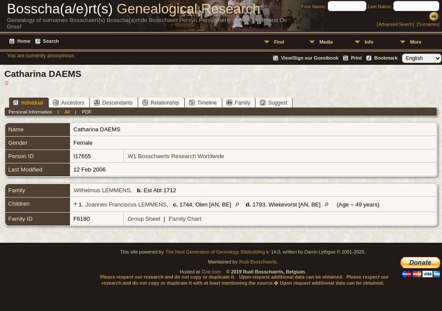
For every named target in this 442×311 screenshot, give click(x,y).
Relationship (160, 102)
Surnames (428, 24)
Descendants (113, 102)
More (415, 41)
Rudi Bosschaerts (257, 261)
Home (24, 41)
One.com (211, 271)
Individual (28, 102)
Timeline (203, 102)
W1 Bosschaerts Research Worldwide (176, 156)
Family (238, 102)
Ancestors (68, 102)
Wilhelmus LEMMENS (102, 190)
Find (279, 41)
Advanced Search (396, 24)
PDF (87, 111)
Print (356, 57)
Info (369, 41)
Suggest (273, 102)
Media (326, 41)
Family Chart (185, 219)
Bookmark (386, 57)
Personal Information (31, 111)
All (67, 111)
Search (51, 41)
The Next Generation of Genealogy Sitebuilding (215, 251)
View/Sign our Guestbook (309, 57)
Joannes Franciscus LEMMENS (126, 204)
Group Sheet (144, 219)
